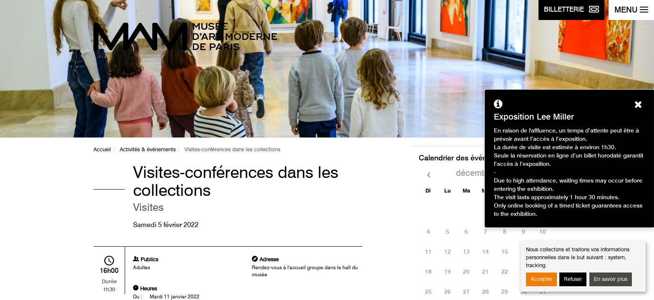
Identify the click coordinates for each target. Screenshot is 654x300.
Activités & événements (148, 149)
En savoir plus (610, 279)
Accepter (541, 279)
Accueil (102, 149)
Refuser (573, 279)
